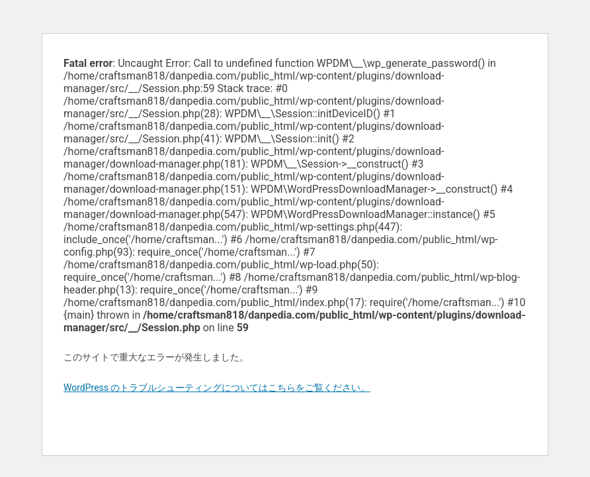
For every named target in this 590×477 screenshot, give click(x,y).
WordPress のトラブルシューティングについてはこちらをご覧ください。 (216, 387)
